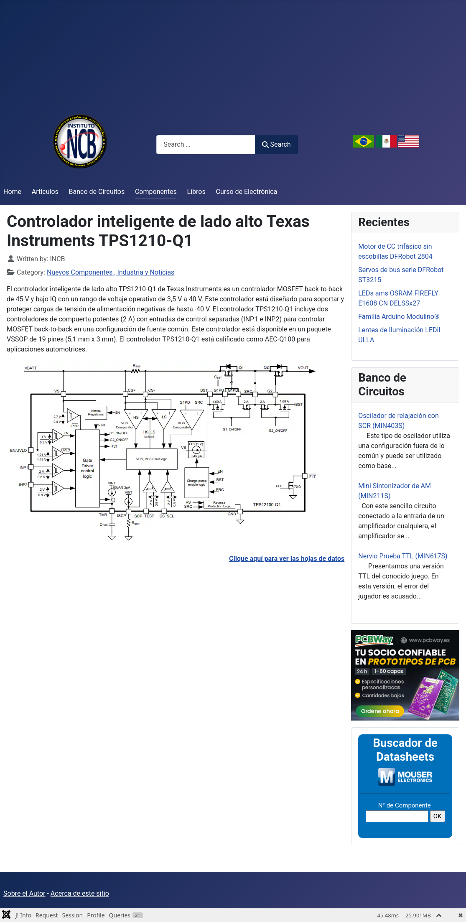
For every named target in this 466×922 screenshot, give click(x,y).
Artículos (45, 192)
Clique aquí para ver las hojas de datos (286, 559)
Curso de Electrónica (247, 192)
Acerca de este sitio (80, 893)
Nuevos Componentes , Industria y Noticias (110, 272)
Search (276, 144)
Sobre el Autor (24, 893)
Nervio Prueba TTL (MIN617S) (402, 556)
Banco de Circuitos (97, 192)
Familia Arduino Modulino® (398, 317)
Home (12, 192)
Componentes (156, 192)
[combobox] (205, 144)
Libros (196, 192)
